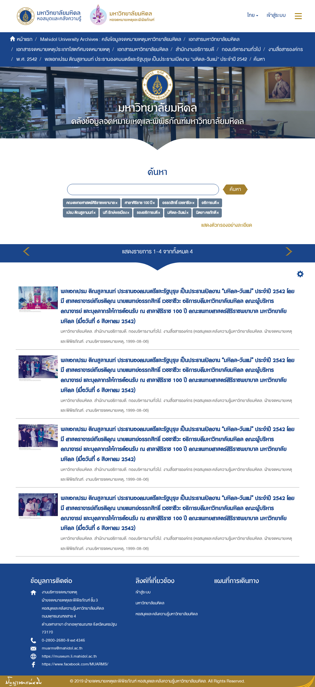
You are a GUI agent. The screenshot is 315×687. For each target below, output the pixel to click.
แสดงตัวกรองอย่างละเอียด (226, 225)
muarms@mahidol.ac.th (62, 648)
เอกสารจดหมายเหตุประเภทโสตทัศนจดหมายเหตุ (63, 49)
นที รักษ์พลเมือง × (116, 212)
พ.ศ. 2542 (26, 59)
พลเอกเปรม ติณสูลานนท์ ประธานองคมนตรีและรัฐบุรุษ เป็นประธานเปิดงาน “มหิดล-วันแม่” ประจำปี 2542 (146, 59)
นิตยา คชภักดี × (207, 212)
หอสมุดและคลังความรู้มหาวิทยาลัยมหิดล (167, 613)
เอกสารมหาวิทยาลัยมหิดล (214, 39)
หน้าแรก (25, 39)
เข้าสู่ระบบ (143, 592)
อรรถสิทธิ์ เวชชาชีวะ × (178, 202)
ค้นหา (235, 189)
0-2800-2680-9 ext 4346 (63, 640)
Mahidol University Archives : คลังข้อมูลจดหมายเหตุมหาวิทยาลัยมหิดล (110, 39)
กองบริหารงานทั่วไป (241, 49)
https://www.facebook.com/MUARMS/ (75, 664)
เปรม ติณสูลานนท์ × (80, 212)
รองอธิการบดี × (148, 212)
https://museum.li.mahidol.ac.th (69, 656)
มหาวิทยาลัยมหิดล (150, 603)
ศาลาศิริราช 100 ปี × (140, 202)
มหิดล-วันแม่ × (177, 212)
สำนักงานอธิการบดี (195, 49)
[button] (252, 15)
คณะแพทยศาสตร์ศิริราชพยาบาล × (91, 202)
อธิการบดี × (210, 202)
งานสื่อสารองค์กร (285, 49)
